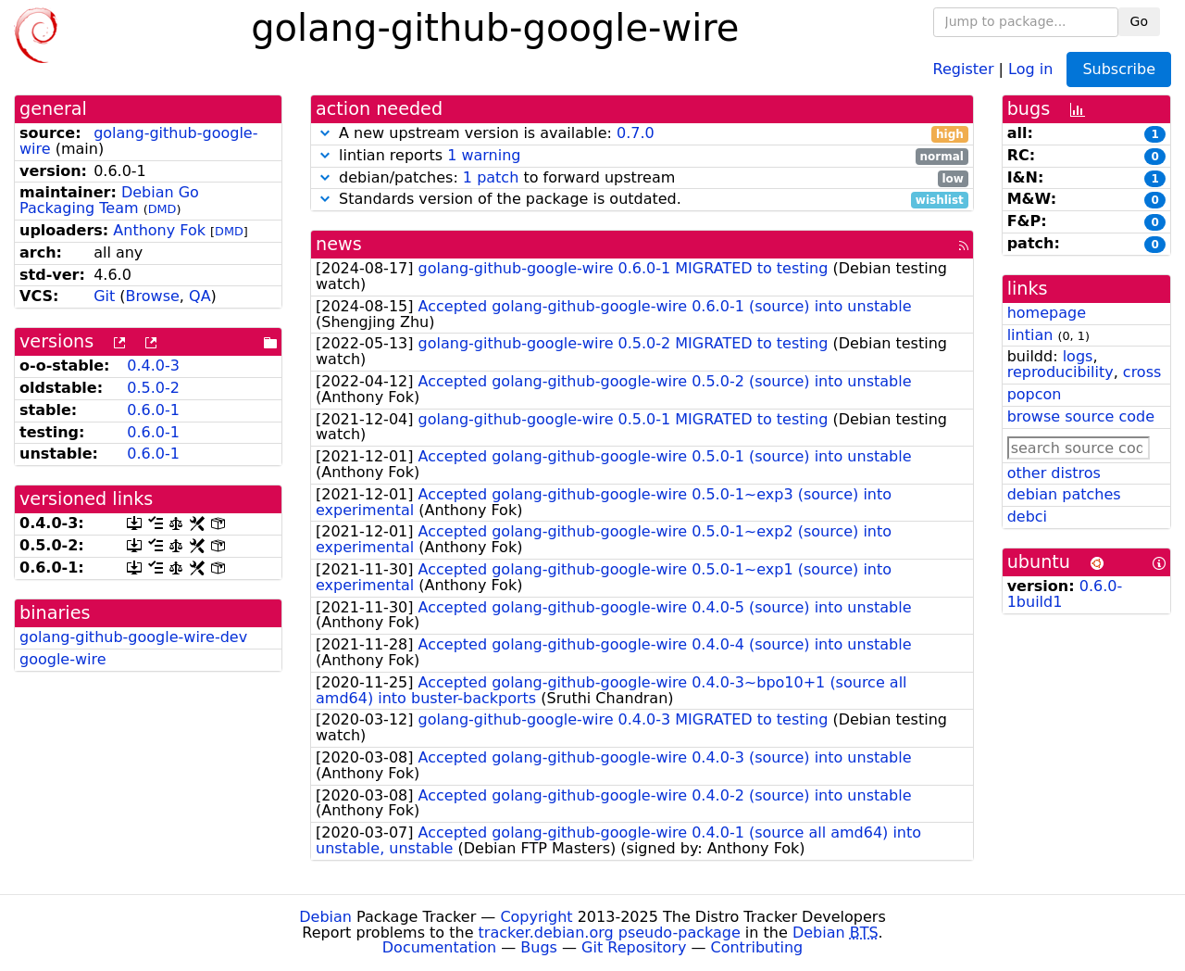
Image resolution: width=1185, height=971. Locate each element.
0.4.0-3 (153, 365)
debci (1027, 516)
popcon (1034, 394)
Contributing (757, 947)
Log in (1030, 68)
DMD (162, 209)
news (339, 244)
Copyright (536, 917)
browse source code (1080, 416)
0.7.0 (636, 133)
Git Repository (633, 947)
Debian (325, 917)
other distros (1054, 473)
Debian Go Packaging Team (109, 200)
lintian (1030, 335)
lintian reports (642, 156)
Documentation (439, 947)
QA (200, 296)
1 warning (483, 155)
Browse (153, 296)
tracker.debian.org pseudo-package (610, 932)
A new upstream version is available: (642, 134)
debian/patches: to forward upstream (642, 178)
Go (1139, 21)
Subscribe (1118, 69)
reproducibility (1060, 372)
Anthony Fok (159, 230)
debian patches (1064, 494)
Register (963, 68)
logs (1078, 356)
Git (104, 296)
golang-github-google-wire (138, 141)
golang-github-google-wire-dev (133, 637)
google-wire (62, 659)
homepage (1046, 313)
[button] (325, 133)
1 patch (490, 177)
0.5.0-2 (153, 388)
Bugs (538, 947)
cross (1142, 372)
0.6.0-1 (153, 410)
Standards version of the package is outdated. (642, 200)
